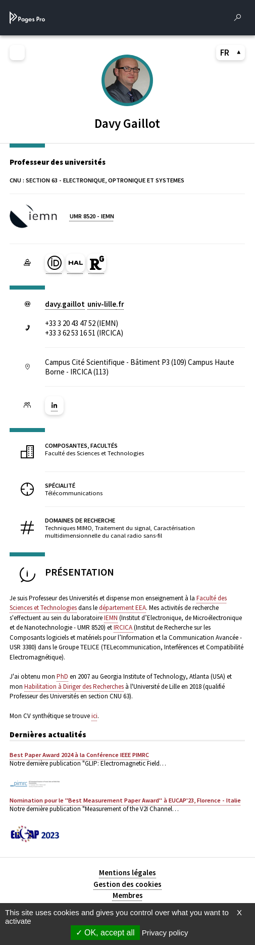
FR (230, 52)
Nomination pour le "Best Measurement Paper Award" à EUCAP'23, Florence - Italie (125, 800)
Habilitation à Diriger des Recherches (74, 686)
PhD (62, 676)
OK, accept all (105, 932)
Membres (128, 895)
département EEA (122, 607)
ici (94, 716)
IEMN (111, 617)
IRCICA (124, 627)
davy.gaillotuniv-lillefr (84, 304)
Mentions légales (127, 872)
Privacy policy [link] (165, 932)
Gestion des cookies (127, 884)
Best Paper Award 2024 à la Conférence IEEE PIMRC (79, 755)
